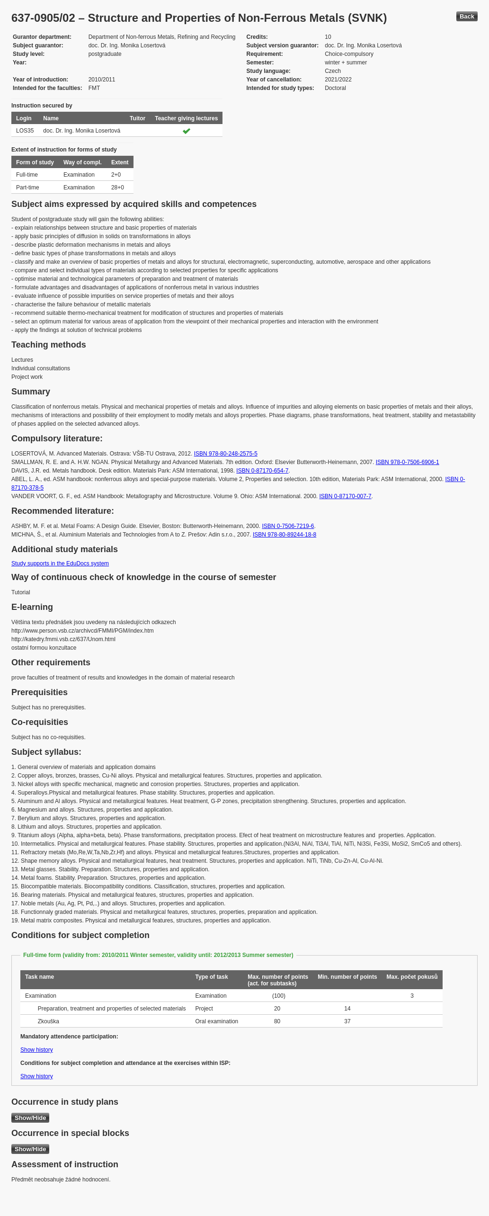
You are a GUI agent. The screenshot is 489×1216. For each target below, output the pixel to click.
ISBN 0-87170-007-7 (346, 496)
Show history (36, 1049)
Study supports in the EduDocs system (60, 563)
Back (467, 16)
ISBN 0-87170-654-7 (262, 470)
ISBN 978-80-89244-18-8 (284, 534)
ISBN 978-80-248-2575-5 (226, 453)
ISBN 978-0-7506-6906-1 (407, 462)
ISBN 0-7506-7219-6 (288, 526)
